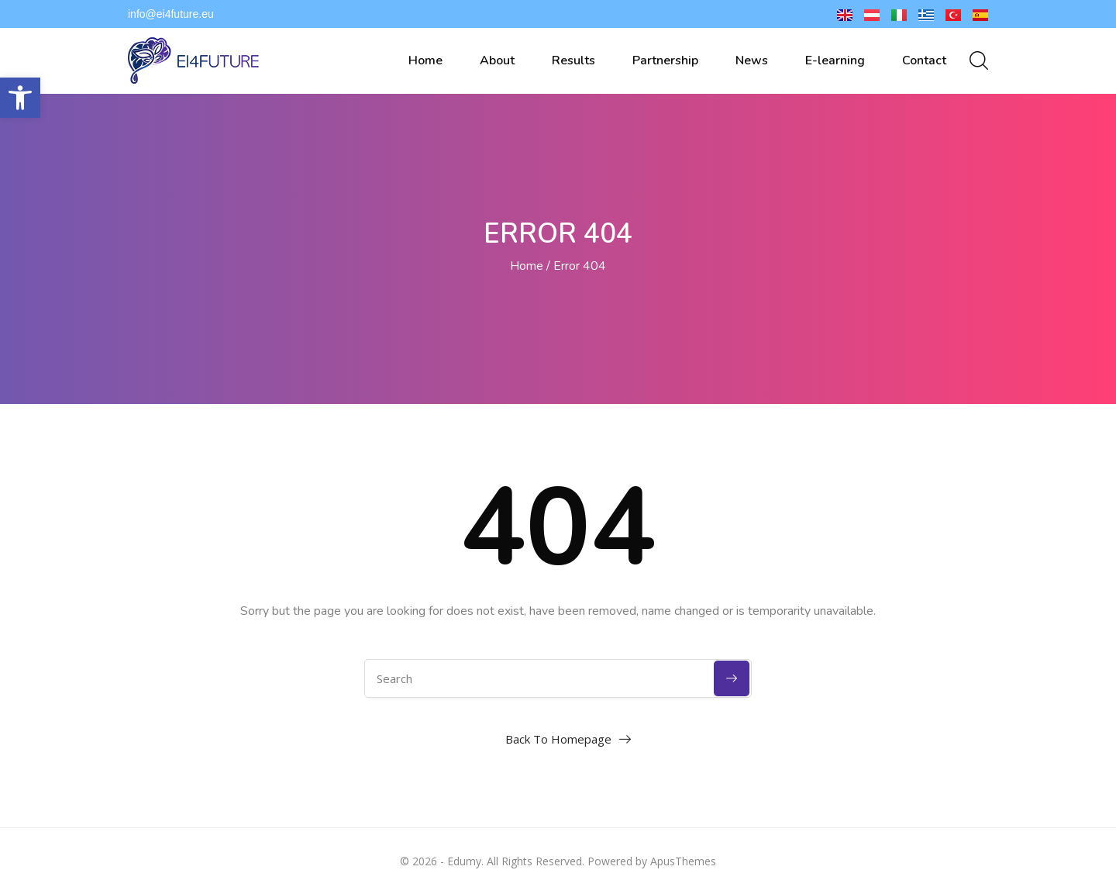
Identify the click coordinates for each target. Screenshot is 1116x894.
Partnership (665, 60)
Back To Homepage (558, 739)
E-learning (835, 60)
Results (573, 60)
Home (425, 60)
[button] (20, 98)
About (497, 60)
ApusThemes (683, 861)
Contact (924, 60)
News (751, 60)
